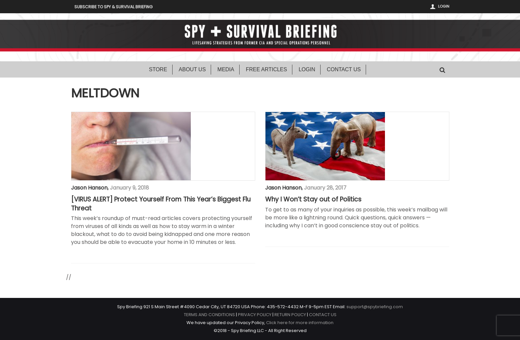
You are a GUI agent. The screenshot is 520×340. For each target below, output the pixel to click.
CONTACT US (322, 315)
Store (158, 69)
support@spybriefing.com (374, 307)
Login (443, 6)
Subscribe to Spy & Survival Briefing (113, 7)
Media (225, 69)
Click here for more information (300, 322)
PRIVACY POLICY (254, 315)
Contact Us (344, 69)
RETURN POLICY (290, 315)
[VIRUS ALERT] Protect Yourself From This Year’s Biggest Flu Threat (161, 204)
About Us (192, 69)
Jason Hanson (89, 188)
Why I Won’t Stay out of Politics (313, 199)
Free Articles (266, 69)
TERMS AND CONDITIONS (209, 315)
